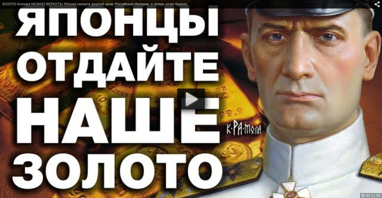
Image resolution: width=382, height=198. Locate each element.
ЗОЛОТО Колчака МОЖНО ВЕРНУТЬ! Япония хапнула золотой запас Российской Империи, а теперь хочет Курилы (94, 4)
